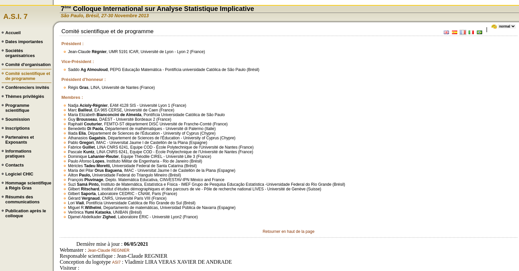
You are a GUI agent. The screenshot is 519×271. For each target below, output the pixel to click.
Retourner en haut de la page (288, 231)
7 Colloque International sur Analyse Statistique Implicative (157, 8)
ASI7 (117, 262)
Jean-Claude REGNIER (108, 250)
